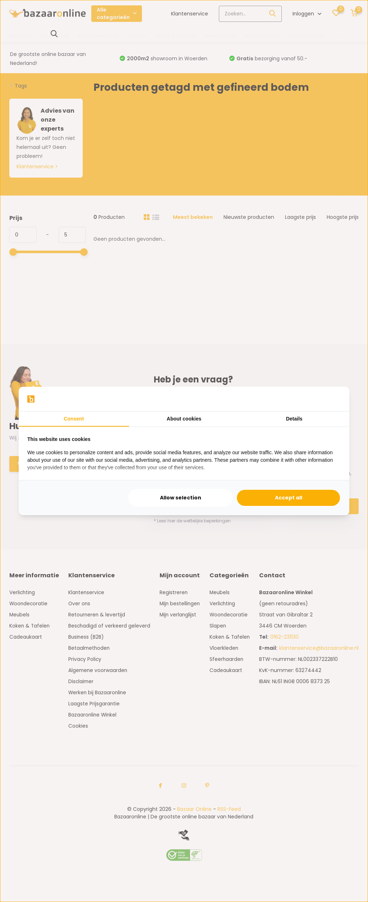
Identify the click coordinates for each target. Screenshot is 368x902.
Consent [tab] (74, 419)
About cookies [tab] (184, 419)
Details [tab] (294, 419)
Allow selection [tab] (180, 497)
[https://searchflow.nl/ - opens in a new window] (332, 399)
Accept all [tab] (288, 497)
